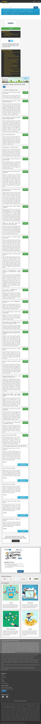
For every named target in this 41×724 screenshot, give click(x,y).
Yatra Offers (27, 659)
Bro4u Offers (6, 668)
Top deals (2, 681)
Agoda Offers (31, 659)
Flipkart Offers (12, 655)
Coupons (7, 86)
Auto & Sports (12, 13)
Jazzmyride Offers (25, 667)
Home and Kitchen (22, 11)
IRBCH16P (22, 497)
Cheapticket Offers (15, 659)
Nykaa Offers (26, 658)
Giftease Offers (9, 664)
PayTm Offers (12, 654)
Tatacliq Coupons (34, 655)
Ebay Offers (17, 655)
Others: (2, 668)
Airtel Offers (24, 654)
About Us (2, 675)
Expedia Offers (36, 659)
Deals (12, 86)
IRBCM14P (22, 515)
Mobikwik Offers (36, 654)
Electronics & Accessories (17, 9)
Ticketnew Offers (11, 668)
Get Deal (25, 92)
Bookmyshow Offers (32, 668)
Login (38, 1)
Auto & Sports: (3, 667)
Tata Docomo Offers (29, 654)
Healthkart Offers (16, 658)
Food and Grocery (30, 11)
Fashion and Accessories (27, 9)
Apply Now (20, 571)
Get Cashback (16, 540)
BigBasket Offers (10, 662)
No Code (23, 531)
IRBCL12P (23, 480)
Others (18, 13)
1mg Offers (31, 658)
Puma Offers (13, 667)
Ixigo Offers (9, 659)
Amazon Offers (22, 655)
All (4, 86)
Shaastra (2, 680)
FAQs (2, 678)
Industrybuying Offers (24, 668)
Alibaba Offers (28, 655)
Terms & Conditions (4, 683)
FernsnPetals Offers (24, 664)
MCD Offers (27, 662)
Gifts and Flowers (6, 13)
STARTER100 (23, 464)
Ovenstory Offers (32, 662)
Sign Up (34, 1)
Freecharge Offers (18, 654)
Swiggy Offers (15, 662)
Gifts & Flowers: (4, 664)
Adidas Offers (8, 667)
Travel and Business (14, 11)
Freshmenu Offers (21, 662)
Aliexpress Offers (19, 667)
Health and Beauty (6, 11)
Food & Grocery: (4, 662)
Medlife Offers (21, 658)
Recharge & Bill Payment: (5, 654)
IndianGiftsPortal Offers (16, 664)
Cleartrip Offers (21, 659)
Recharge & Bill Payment (7, 9)
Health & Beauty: (4, 658)
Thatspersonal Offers (4, 669)
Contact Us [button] (4, 690)
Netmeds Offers (9, 658)
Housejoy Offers (17, 668)
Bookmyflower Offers (31, 664)
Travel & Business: (4, 659)
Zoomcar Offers (31, 667)
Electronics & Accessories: (5, 655)
